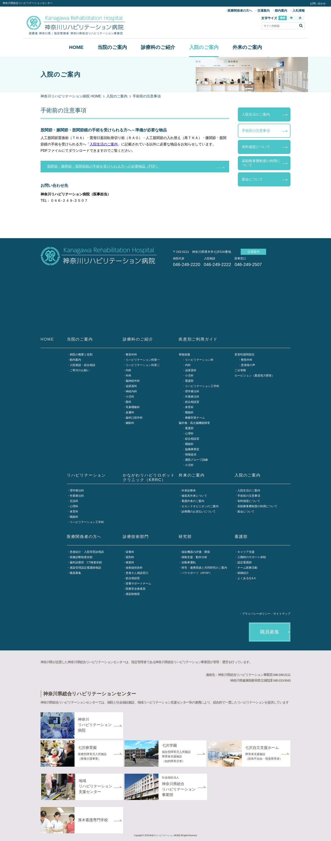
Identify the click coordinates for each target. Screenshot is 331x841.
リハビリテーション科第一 (143, 359)
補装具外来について (194, 495)
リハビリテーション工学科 (202, 386)
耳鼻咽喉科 (133, 407)
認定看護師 (244, 562)
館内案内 (281, 10)
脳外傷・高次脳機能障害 (194, 423)
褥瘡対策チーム (195, 417)
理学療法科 (192, 391)
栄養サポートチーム (138, 583)
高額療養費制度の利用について (261, 163)
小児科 (130, 396)
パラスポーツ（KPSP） (197, 573)
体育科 (189, 407)
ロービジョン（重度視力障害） (254, 375)
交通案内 (263, 10)
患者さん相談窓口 (137, 573)
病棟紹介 (243, 573)
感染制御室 (133, 594)
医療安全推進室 (136, 588)
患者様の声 (248, 365)
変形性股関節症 (244, 354)
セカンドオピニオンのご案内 (200, 506)
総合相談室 (192, 402)
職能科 (189, 412)
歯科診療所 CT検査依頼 (86, 562)
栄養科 (130, 552)
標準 (282, 18)
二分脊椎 (240, 370)
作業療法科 (192, 396)
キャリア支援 (245, 552)
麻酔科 (130, 423)
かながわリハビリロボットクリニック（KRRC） (149, 477)
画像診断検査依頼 (81, 557)
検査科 (130, 562)
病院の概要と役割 (81, 354)
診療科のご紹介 (158, 47)
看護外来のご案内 (193, 501)
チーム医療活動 (247, 567)
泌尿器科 (131, 386)
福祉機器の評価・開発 (196, 552)
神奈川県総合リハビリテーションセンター (28, 3)
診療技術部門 (136, 536)
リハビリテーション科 (199, 359)
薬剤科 (130, 557)
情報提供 (190, 454)
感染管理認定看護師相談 (85, 567)
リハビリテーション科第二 (143, 365)
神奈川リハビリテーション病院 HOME (71, 96)
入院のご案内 (204, 47)
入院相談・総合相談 (82, 365)
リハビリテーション (86, 475)
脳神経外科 (133, 380)
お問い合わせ (318, 3)
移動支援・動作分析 (194, 557)
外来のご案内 (247, 47)
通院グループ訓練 (196, 459)
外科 (128, 375)
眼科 (128, 402)
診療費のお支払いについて (199, 511)
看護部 (189, 380)
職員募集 (75, 573)
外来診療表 (189, 490)
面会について (252, 179)
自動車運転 (189, 562)
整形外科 (131, 354)
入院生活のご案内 (104, 144)
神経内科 (131, 391)
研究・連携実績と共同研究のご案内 (204, 567)
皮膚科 (130, 412)
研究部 (185, 536)
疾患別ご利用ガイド (198, 339)
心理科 (189, 433)
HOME (76, 47)
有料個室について (256, 147)
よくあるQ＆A (246, 578)
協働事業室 (192, 449)
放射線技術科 (134, 567)
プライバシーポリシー (256, 613)
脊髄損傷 (184, 354)
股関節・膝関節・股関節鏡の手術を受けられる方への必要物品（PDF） (103, 166)
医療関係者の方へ (240, 10)
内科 (128, 370)
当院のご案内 (112, 47)
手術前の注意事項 (256, 130)
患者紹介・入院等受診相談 (87, 552)
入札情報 (298, 10)
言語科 (74, 501)
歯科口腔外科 (134, 417)
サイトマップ (281, 613)
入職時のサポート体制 (251, 557)
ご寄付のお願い (80, 370)
